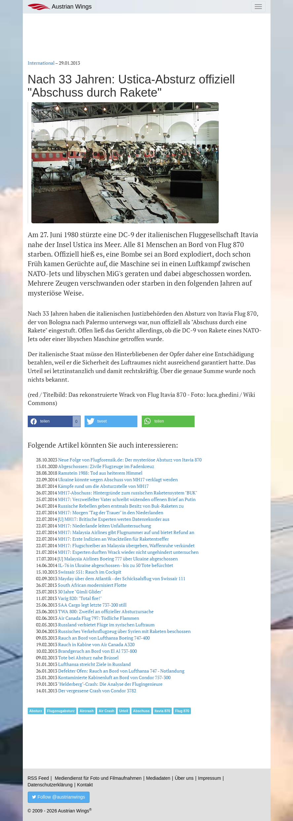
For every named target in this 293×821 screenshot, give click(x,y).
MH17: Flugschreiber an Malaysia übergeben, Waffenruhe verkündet (126, 545)
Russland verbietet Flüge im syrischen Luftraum (106, 624)
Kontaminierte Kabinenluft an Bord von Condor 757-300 (114, 677)
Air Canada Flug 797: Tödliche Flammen (98, 618)
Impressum (209, 778)
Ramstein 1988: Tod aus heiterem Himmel (100, 473)
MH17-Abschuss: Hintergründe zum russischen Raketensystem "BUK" (127, 492)
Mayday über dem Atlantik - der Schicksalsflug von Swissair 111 (121, 578)
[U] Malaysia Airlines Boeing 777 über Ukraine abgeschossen (117, 558)
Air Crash (106, 711)
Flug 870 (182, 711)
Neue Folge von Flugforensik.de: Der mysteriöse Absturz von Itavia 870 (129, 460)
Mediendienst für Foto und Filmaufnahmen (98, 778)
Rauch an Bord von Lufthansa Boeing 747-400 (104, 638)
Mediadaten (158, 778)
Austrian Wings (60, 6)
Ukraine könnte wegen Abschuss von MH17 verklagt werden (118, 479)
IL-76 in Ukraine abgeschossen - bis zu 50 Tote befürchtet (115, 565)
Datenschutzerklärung (50, 784)
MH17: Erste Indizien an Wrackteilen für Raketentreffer (113, 539)
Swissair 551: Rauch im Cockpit (89, 572)
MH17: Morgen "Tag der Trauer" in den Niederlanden (110, 512)
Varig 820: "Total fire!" (80, 598)
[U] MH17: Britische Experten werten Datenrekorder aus (113, 519)
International (41, 63)
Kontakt (84, 784)
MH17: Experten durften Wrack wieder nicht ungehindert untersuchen (128, 552)
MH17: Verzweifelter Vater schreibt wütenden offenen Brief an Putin (127, 499)
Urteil (123, 711)
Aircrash (87, 711)
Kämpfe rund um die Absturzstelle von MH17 (103, 486)
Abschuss (141, 711)
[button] (54, 421)
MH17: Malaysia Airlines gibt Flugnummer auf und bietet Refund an (126, 532)
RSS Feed (38, 778)
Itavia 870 (162, 711)
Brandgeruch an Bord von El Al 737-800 (97, 651)
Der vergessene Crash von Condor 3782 (97, 690)
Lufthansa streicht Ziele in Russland (94, 664)
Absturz (35, 711)
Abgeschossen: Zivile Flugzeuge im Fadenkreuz (106, 466)
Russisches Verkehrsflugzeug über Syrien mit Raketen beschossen (124, 631)
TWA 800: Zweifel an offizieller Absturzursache (106, 611)
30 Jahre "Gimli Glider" (80, 591)
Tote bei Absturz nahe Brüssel (88, 657)
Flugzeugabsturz (61, 711)
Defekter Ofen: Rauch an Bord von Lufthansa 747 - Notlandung (121, 671)
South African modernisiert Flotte (92, 585)
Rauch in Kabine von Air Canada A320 (96, 644)
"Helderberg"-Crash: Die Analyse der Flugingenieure (110, 684)
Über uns (184, 778)
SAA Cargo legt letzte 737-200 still (92, 605)
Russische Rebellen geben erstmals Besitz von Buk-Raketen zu (121, 506)
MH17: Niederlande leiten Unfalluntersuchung (104, 525)
